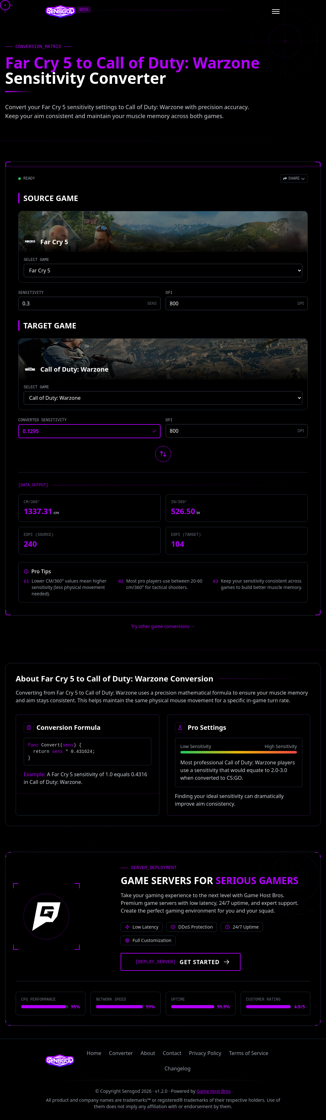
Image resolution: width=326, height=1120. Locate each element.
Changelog (177, 1068)
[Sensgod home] (60, 11)
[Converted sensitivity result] (89, 431)
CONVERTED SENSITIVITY (42, 420)
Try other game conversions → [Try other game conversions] (163, 626)
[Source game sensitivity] (89, 303)
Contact (172, 1053)
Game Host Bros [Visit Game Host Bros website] (214, 1091)
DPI (169, 293)
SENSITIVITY (31, 293)
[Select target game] (163, 398)
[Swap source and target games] (163, 454)
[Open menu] (276, 11)
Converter (121, 1053)
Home (94, 1053)
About (147, 1053)
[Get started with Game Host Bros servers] (181, 962)
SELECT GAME (36, 260)
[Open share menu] (294, 178)
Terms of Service (248, 1053)
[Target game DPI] (237, 431)
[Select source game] (163, 270)
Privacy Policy (205, 1053)
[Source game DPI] (237, 303)
